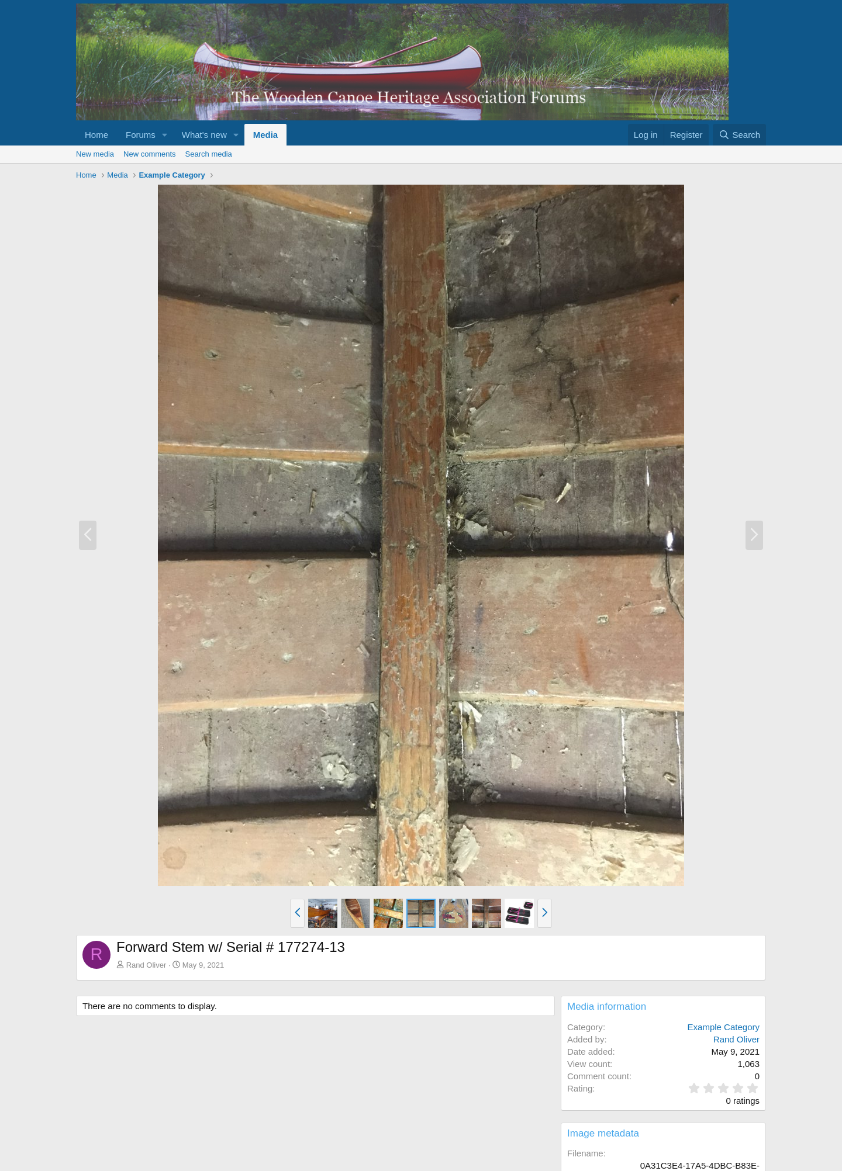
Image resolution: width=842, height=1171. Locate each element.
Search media (208, 154)
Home (96, 135)
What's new (204, 135)
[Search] (739, 134)
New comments (149, 154)
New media (95, 154)
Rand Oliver (146, 965)
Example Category (724, 1027)
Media (265, 135)
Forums (141, 135)
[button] (165, 134)
